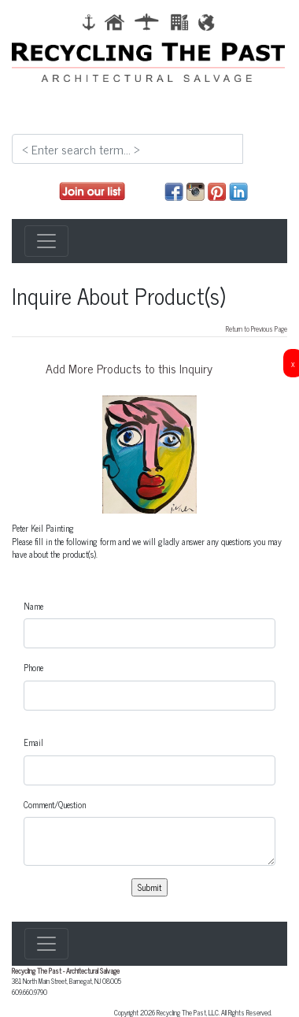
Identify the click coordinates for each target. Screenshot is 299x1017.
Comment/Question (55, 804)
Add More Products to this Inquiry (129, 368)
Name (33, 606)
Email (33, 742)
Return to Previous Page (256, 328)
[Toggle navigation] (46, 241)
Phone (33, 667)
